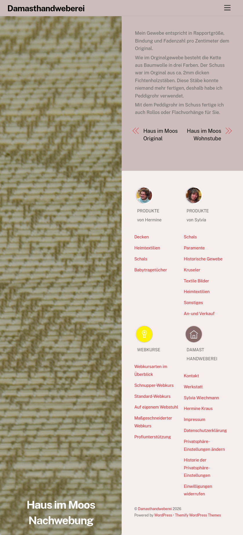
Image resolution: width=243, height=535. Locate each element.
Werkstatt (193, 386)
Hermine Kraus (198, 408)
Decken (141, 236)
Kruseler (192, 269)
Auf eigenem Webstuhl (156, 407)
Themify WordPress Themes (198, 515)
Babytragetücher (150, 269)
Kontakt (191, 375)
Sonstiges (193, 302)
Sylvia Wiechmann (201, 397)
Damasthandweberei (155, 509)
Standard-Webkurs (152, 396)
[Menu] (227, 8)
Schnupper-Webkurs (154, 385)
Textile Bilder (196, 280)
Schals (140, 258)
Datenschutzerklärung (205, 430)
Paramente (194, 247)
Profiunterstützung (152, 436)
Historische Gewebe (203, 258)
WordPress (163, 515)
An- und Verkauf (199, 313)
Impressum (194, 419)
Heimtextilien (147, 247)
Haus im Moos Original (160, 134)
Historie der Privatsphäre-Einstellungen (197, 467)
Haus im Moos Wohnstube (204, 134)
